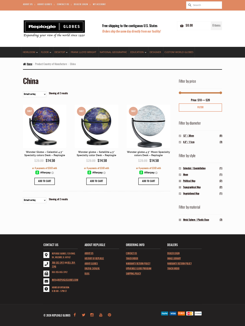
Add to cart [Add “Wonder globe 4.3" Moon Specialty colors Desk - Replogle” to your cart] (148, 181)
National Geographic (113, 52)
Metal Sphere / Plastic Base (196, 220)
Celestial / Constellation (194, 168)
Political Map (189, 181)
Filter (200, 107)
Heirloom (29, 52)
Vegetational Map (191, 193)
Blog (87, 274)
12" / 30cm (188, 136)
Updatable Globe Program (138, 269)
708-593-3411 (58, 263)
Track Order (132, 258)
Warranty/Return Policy (138, 264)
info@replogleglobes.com (65, 280)
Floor (45, 52)
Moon (185, 174)
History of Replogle (94, 258)
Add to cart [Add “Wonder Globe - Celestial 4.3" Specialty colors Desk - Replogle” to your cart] (44, 181)
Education (137, 52)
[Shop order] (34, 94)
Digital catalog (92, 269)
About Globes (44, 5)
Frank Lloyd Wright (83, 52)
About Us (28, 5)
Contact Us (63, 5)
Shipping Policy (133, 274)
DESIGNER (155, 52)
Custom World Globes (179, 52)
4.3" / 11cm (188, 142)
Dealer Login (81, 5)
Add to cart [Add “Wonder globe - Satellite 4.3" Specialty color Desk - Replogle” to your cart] (96, 181)
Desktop (59, 52)
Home (29, 64)
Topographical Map (192, 187)
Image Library (174, 258)
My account (99, 5)
